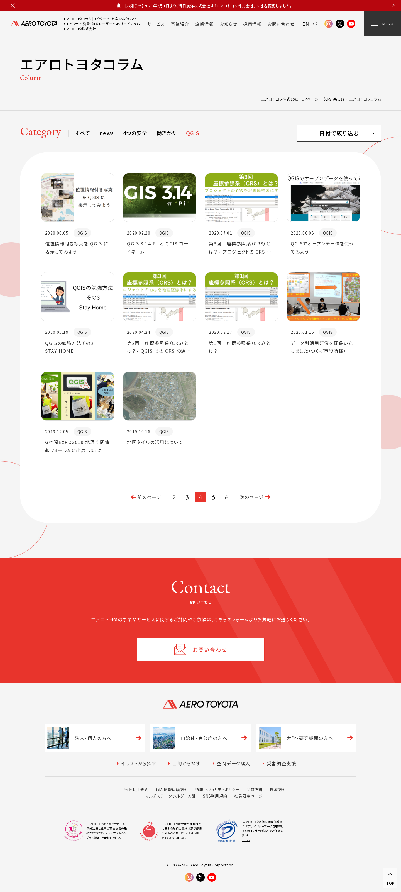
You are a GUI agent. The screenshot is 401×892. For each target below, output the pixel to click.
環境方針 (278, 789)
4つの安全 (135, 133)
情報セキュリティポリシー (217, 789)
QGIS (193, 133)
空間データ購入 (233, 763)
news (106, 133)
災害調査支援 (281, 763)
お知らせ (228, 24)
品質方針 (255, 789)
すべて (82, 133)
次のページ (252, 497)
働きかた (167, 133)
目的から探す (186, 763)
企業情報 (204, 24)
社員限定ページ (248, 796)
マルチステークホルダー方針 (170, 796)
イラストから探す (138, 763)
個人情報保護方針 (172, 789)
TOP (390, 883)
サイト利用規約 (135, 789)
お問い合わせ (281, 24)
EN (305, 23)
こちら (246, 840)
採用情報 (252, 24)
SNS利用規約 (215, 796)
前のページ (149, 497)
